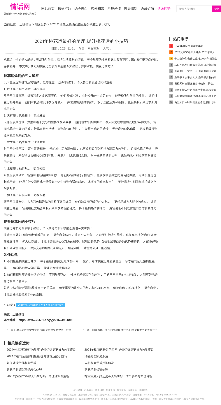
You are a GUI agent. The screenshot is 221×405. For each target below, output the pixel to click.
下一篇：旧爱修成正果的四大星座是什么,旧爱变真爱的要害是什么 (119, 329)
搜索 (216, 9)
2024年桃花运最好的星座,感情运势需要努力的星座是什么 (41, 350)
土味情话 (25, 24)
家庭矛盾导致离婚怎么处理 (24, 369)
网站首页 (48, 8)
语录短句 (147, 8)
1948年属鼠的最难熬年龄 (186, 46)
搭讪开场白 (105, 394)
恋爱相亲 (97, 8)
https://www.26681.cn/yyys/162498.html (45, 320)
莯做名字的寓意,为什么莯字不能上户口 (192, 96)
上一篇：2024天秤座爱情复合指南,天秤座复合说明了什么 (38, 329)
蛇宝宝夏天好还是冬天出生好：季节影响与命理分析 (118, 376)
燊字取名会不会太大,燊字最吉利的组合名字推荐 (192, 77)
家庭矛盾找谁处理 (96, 369)
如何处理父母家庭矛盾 (21, 362)
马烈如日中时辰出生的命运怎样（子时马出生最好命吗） (192, 103)
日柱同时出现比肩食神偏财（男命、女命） (192, 84)
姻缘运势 (164, 8)
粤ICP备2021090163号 (166, 394)
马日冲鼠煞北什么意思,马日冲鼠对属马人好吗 (192, 65)
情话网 (20, 6)
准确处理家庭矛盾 (96, 356)
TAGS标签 (149, 394)
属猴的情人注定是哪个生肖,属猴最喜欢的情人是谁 (192, 90)
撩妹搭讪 (64, 8)
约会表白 (81, 8)
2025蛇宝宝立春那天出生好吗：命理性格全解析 (38, 376)
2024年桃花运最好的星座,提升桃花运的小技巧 (40, 305)
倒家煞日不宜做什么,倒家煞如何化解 (192, 71)
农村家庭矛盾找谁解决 (99, 362)
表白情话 (93, 394)
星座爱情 (114, 8)
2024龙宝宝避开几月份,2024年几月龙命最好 (192, 52)
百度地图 (137, 394)
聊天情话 (130, 8)
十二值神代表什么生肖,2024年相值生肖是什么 (193, 59)
